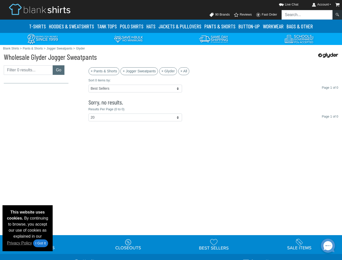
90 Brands (219, 14)
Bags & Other (300, 26)
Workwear (273, 26)
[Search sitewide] (307, 15)
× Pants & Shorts (104, 71)
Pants (219, 26)
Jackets (179, 26)
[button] (284, 3)
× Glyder (168, 71)
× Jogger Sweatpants (139, 71)
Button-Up (249, 26)
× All (184, 71)
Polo (131, 26)
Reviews (243, 14)
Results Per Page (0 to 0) (107, 109)
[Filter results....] (28, 70)
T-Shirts (37, 26)
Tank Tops (107, 26)
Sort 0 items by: (100, 80)
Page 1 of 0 (330, 116)
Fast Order (266, 14)
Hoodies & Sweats (71, 26)
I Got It (40, 243)
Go (58, 70)
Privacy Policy (19, 243)
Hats (150, 26)
